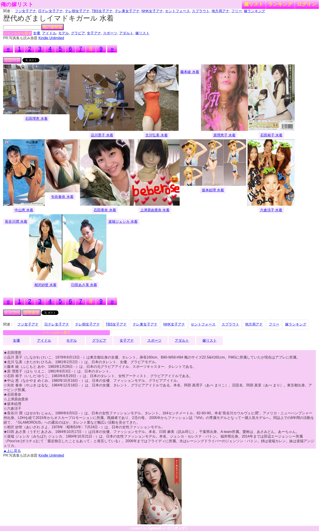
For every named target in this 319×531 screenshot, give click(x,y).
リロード (12, 60)
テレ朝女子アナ (77, 11)
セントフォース (177, 11)
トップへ (12, 312)
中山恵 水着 (24, 210)
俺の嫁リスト (17, 4)
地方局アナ (220, 11)
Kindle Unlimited (51, 38)
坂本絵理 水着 (213, 190)
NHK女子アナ (152, 11)
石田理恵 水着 (36, 118)
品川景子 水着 (102, 135)
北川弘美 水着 (156, 135)
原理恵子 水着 (224, 135)
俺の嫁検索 (52, 27)
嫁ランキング (254, 11)
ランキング (280, 4)
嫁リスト (253, 4)
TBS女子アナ (102, 11)
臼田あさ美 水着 (84, 285)
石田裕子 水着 (271, 135)
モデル (63, 33)
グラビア (78, 33)
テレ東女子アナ (127, 11)
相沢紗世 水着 (45, 285)
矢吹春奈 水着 (62, 197)
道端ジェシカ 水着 (123, 221)
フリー (236, 11)
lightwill (154, 528)
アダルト (126, 33)
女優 (36, 33)
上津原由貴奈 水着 (154, 210)
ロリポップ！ (177, 528)
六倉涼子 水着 (271, 210)
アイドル (49, 33)
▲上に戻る (12, 451)
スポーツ (110, 33)
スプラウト (201, 11)
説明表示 (31, 312)
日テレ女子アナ (50, 11)
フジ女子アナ (25, 11)
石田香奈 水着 (105, 210)
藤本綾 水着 (189, 72)
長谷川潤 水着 (16, 221)
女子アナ (94, 33)
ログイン (307, 4)
